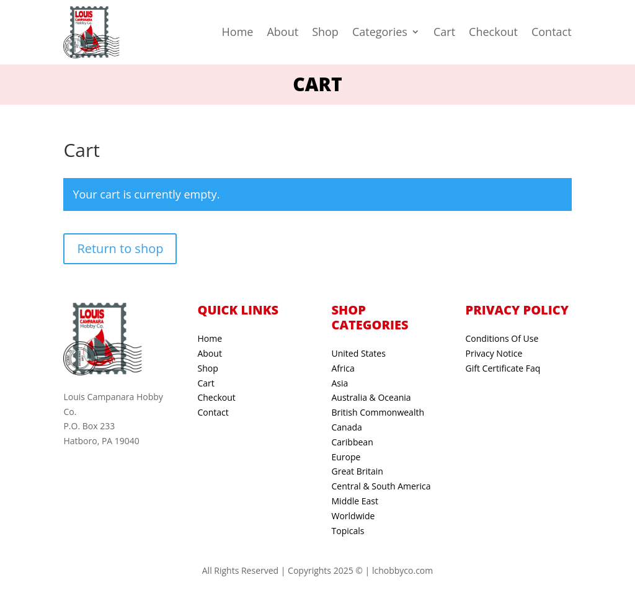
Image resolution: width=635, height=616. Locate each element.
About (282, 31)
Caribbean (352, 442)
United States (359, 353)
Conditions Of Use (502, 338)
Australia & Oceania (371, 397)
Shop (325, 31)
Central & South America (381, 486)
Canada (347, 427)
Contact (551, 31)
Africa (343, 368)
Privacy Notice (494, 353)
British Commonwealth (378, 412)
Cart (444, 31)
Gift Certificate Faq (503, 368)
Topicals (348, 531)
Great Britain (357, 471)
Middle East (355, 501)
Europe (346, 457)
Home (238, 31)
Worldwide (353, 516)
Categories (379, 31)
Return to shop (120, 248)
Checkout (493, 31)
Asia (340, 383)
